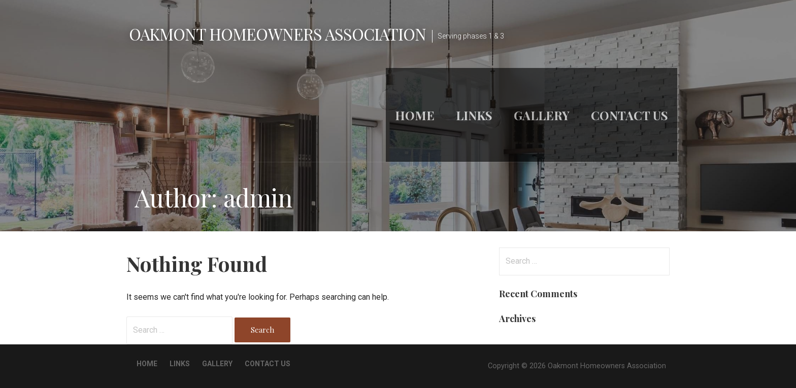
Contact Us (629, 115)
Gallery (542, 115)
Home (415, 115)
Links (474, 115)
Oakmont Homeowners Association (277, 34)
